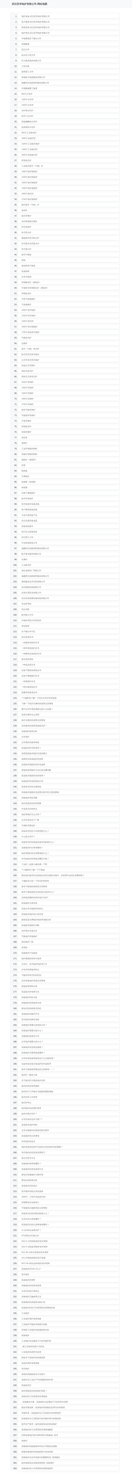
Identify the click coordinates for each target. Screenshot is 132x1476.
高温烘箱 (25, 271)
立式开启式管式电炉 (30, 360)
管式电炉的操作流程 (30, 1019)
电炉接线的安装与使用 (31, 958)
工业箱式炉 (26, 565)
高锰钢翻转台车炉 (29, 122)
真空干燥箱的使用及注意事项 (34, 886)
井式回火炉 (26, 232)
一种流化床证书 (28, 665)
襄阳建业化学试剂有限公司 (33, 582)
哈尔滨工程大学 (28, 55)
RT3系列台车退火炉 (30, 1236)
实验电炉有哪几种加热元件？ (34, 1025)
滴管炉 (24, 443)
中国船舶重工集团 (29, 88)
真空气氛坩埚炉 (28, 410)
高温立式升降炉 (28, 365)
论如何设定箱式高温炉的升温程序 (36, 1064)
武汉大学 (25, 50)
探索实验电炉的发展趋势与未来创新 (37, 1452)
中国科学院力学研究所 (31, 620)
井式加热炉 (26, 227)
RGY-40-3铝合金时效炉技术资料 (35, 1263)
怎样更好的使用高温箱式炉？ (34, 726)
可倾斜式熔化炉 (28, 825)
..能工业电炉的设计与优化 (32, 1346)
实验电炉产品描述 (29, 953)
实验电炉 (25, 1335)
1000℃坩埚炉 (27, 382)
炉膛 (23, 465)
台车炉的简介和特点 (30, 1291)
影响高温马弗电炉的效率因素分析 (36, 920)
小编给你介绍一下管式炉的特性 (35, 881)
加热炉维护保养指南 (30, 1363)
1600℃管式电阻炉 (29, 327)
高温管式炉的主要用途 (31, 787)
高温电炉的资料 (28, 1280)
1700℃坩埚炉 (27, 404)
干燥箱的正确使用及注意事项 (34, 1208)
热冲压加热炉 (27, 498)
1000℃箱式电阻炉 (29, 171)
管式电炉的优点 (28, 1141)
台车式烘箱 (26, 277)
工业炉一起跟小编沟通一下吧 (34, 864)
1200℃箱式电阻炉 (29, 177)
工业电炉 (25, 1313)
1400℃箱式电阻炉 (29, 188)
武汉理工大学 (27, 537)
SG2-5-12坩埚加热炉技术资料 (34, 1241)
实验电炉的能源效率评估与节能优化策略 (39, 1446)
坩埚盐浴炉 (26, 293)
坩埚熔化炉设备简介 (30, 1202)
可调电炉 (25, 476)
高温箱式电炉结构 (29, 1125)
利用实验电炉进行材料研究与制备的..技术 (39, 1435)
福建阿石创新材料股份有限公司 (35, 83)
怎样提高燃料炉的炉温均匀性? (34, 898)
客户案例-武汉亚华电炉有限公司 (35, 22)
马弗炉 (24, 559)
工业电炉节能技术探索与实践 (34, 1324)
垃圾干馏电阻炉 (28, 493)
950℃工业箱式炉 (28, 133)
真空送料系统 (27, 659)
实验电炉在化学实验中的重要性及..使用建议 (40, 1457)
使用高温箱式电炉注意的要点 (34, 753)
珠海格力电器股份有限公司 (33, 77)
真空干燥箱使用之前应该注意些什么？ (38, 892)
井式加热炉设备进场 (30, 504)
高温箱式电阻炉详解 (30, 925)
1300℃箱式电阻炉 (29, 183)
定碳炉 (24, 343)
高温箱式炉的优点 (29, 1186)
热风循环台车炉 (28, 127)
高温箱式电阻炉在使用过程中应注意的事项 (40, 792)
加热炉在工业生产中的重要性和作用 (37, 1380)
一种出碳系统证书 (29, 687)
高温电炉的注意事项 (30, 1136)
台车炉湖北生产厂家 (30, 820)
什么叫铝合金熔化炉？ (31, 1230)
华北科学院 (26, 604)
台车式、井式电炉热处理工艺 (34, 964)
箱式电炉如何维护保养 (31, 1108)
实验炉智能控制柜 (29, 454)
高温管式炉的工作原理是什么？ (35, 831)
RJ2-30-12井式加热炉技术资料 (34, 1252)
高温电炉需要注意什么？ (32, 1031)
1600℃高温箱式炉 (29, 155)
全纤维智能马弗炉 (29, 221)
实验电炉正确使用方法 (31, 1297)
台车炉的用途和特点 (30, 970)
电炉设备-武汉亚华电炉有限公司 (35, 16)
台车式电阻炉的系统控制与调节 (35, 1130)
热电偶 (24, 487)
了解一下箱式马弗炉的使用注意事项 (37, 704)
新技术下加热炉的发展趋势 (33, 1358)
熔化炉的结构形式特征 (31, 1008)
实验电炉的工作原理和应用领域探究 (37, 1468)
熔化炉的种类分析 (29, 1180)
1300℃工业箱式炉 (29, 149)
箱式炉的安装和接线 (30, 1086)
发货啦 (24, 947)
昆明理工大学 (27, 72)
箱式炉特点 (26, 1103)
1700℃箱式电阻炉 (29, 199)
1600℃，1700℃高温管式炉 (33, 1197)
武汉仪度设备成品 (29, 521)
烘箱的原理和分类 (29, 986)
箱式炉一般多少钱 (29, 1075)
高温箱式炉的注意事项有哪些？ (35, 1225)
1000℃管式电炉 (28, 310)
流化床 (24, 437)
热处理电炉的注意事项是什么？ (35, 853)
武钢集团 (25, 44)
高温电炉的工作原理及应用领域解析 (37, 1430)
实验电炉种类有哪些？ (31, 1164)
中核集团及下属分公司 (31, 38)
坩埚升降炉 (26, 432)
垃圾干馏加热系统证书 (31, 670)
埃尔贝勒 (25, 609)
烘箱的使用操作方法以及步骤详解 (36, 770)
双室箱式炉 (26, 160)
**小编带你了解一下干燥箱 (33, 870)
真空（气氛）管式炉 (30, 349)
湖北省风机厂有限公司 (31, 571)
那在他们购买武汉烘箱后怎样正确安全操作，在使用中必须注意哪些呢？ (53, 875)
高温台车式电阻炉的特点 (32, 909)
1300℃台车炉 (27, 105)
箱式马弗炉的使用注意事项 (33, 720)
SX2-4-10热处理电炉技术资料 (34, 1247)
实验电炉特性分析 (29, 997)
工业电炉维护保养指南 (31, 1319)
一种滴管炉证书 (28, 681)
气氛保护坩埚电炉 (29, 936)
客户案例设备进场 (29, 510)
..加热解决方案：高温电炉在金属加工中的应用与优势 (44, 1402)
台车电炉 (25, 737)
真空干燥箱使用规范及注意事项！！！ (38, 1069)
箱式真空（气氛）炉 (30, 205)
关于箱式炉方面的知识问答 (33, 1080)
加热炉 (24, 1441)
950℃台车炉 (27, 94)
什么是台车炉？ (28, 837)
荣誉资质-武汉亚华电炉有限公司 (35, 27)
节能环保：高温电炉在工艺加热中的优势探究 (41, 1413)
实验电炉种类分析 (29, 731)
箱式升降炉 (26, 216)
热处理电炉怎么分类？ (31, 814)
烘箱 (23, 260)
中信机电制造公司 (29, 543)
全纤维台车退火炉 (29, 931)
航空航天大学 (27, 615)
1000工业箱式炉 (28, 138)
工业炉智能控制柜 (29, 449)
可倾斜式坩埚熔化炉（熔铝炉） (35, 288)
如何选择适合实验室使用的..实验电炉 (37, 1463)
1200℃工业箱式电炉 (30, 144)
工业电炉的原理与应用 (31, 1352)
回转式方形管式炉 (29, 377)
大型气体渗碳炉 (28, 299)
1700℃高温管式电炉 (30, 332)
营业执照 (25, 626)
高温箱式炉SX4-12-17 (31, 1269)
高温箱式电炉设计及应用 (32, 914)
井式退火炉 (26, 249)
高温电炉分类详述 (29, 903)
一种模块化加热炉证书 (31, 654)
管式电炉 (25, 1274)
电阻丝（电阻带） (29, 460)
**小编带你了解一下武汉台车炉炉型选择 (38, 698)
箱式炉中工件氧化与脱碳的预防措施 (37, 1091)
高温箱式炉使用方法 (30, 992)
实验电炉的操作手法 (30, 1014)
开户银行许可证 (28, 631)
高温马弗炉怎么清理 (30, 715)
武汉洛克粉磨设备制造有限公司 (35, 598)
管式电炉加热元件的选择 (32, 1191)
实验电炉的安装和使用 (31, 1285)
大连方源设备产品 (29, 515)
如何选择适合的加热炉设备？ (34, 1391)
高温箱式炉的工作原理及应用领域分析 (38, 1308)
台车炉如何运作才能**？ (32, 1119)
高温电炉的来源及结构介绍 (33, 1302)
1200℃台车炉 (27, 99)
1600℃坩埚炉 (27, 399)
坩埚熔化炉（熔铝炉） (31, 282)
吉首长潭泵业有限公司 (31, 593)
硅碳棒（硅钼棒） (29, 482)
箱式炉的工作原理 (29, 1097)
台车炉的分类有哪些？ (31, 1219)
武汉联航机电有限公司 (31, 587)
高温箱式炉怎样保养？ (31, 748)
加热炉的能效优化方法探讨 (33, 1374)
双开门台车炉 (27, 116)
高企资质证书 (27, 637)
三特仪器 (25, 66)
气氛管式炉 (26, 338)
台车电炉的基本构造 (30, 742)
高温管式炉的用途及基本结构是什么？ (38, 842)
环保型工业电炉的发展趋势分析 (35, 1330)
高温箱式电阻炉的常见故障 (33, 764)
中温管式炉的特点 (29, 809)
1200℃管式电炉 (28, 316)
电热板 (24, 471)
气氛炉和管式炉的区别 (31, 975)
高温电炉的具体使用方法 (32, 1169)
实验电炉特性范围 (29, 798)
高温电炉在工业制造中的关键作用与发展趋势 (41, 1418)
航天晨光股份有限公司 (31, 554)
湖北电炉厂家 (27, 942)
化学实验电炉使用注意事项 (33, 981)
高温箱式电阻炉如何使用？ (33, 776)
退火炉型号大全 (28, 1158)
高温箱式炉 (26, 1385)
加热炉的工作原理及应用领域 (34, 1396)
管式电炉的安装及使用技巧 (33, 1152)
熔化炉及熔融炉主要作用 (32, 1175)
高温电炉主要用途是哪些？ (33, 1053)
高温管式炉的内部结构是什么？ (35, 1213)
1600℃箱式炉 (27, 194)
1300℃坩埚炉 (27, 393)
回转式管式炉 (27, 371)
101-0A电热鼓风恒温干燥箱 (33, 1258)
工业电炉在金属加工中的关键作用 (36, 1341)
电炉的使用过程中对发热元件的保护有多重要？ (42, 1147)
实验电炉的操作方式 (30, 1036)
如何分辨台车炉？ (29, 1114)
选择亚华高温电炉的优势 (32, 759)
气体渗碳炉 (26, 304)
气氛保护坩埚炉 (28, 415)
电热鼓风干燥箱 (28, 266)
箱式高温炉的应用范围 (31, 803)
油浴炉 (24, 210)
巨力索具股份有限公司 (31, 61)
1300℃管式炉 (27, 321)
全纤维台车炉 (27, 110)
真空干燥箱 (26, 255)
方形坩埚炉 (26, 421)
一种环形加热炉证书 (30, 648)
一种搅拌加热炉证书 (30, 643)
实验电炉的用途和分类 (31, 1003)
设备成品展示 (27, 526)
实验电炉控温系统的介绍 (32, 781)
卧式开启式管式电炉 (30, 354)
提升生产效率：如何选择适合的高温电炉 (39, 1424)
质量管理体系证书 (29, 692)
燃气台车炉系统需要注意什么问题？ (37, 709)
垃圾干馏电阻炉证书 (30, 676)
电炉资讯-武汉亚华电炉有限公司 (35, 33)
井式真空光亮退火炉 (30, 244)
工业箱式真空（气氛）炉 (32, 166)
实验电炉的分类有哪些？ (32, 848)
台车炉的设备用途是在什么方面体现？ (38, 1058)
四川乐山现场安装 (29, 532)
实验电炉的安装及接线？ (32, 1047)
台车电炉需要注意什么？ (32, 1042)
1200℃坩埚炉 (27, 388)
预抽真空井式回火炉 (30, 238)
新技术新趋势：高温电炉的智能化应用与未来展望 (43, 1407)
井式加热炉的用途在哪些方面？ (35, 859)
